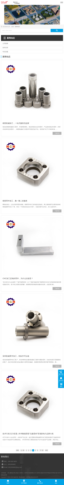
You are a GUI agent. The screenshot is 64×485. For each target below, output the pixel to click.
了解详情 (57, 133)
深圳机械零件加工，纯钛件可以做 (16, 356)
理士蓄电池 (10, 473)
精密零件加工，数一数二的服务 (15, 201)
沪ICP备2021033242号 (32, 477)
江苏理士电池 (39, 473)
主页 (12, 26)
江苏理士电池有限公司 (30, 473)
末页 (46, 450)
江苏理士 (21, 473)
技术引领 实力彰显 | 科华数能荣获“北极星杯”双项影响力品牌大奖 (28, 434)
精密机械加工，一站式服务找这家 (16, 123)
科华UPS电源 (47, 473)
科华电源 (53, 473)
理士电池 (16, 473)
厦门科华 (58, 473)
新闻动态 (17, 26)
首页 (17, 450)
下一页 (41, 450)
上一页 (22, 450)
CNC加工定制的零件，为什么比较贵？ (18, 278)
